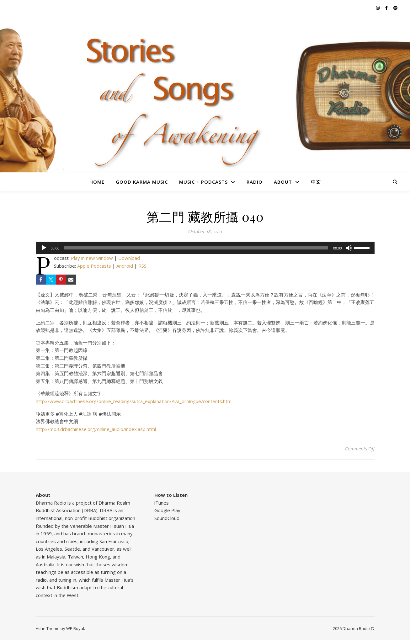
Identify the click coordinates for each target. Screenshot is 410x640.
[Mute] (349, 248)
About (283, 182)
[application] (205, 248)
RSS (142, 266)
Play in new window (92, 258)
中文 (316, 182)
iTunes (161, 503)
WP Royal (75, 628)
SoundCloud (166, 518)
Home (96, 182)
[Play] (44, 248)
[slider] (196, 247)
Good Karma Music (142, 182)
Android (124, 266)
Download (129, 258)
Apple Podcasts (94, 266)
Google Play (167, 510)
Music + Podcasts (203, 182)
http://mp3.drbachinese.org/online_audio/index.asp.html (96, 429)
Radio (255, 182)
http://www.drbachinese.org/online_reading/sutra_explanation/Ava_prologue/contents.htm (134, 401)
